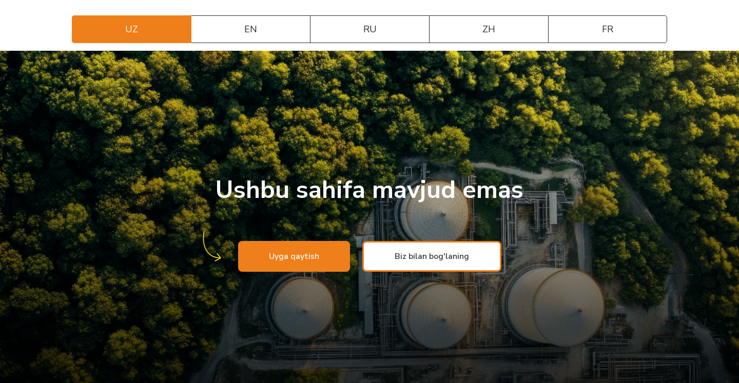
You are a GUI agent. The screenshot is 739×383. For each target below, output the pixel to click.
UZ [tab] (131, 29)
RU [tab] (370, 29)
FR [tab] (607, 29)
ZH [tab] (488, 29)
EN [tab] (250, 29)
